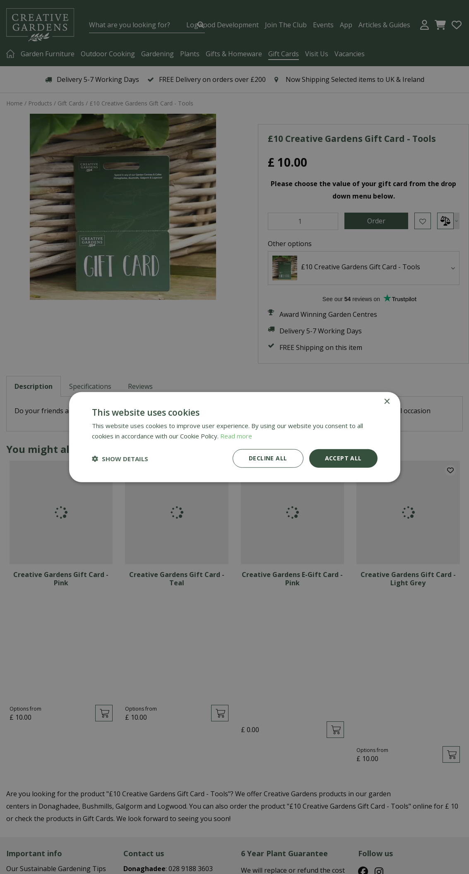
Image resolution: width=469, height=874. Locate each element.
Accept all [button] (343, 458)
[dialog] (234, 437)
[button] (120, 458)
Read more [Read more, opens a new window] (236, 435)
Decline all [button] (268, 458)
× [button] (387, 401)
